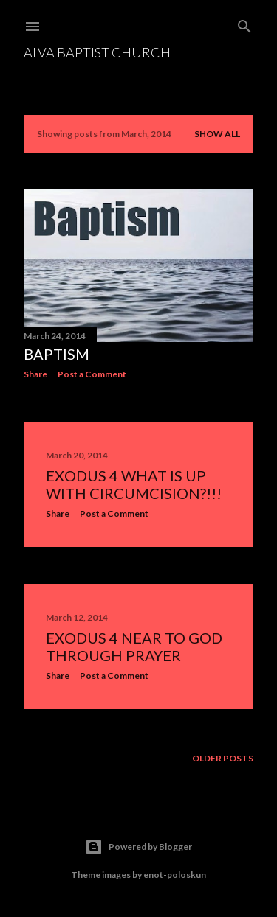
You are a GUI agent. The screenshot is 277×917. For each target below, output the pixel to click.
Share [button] (35, 374)
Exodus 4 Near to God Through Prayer (134, 646)
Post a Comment (92, 374)
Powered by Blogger (138, 847)
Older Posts (222, 758)
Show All (217, 133)
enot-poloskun (174, 874)
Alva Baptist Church (97, 52)
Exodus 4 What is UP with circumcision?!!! (134, 484)
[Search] (244, 23)
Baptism (56, 354)
